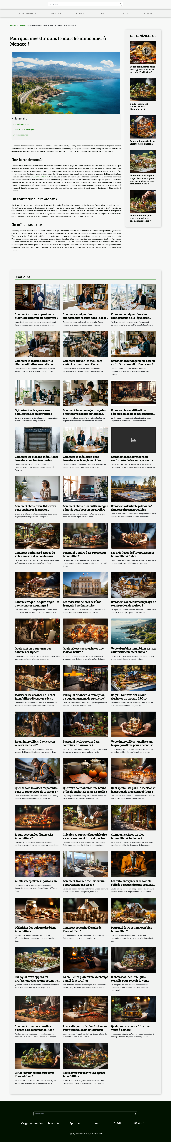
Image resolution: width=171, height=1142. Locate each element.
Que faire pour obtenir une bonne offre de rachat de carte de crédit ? (85, 789)
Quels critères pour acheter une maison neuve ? (83, 650)
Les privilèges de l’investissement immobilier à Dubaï (132, 554)
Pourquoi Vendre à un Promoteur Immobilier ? (84, 554)
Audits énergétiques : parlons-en (36, 881)
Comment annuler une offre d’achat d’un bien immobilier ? (34, 1028)
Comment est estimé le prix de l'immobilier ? (82, 929)
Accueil (13, 25)
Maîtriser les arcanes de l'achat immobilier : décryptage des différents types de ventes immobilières (35, 700)
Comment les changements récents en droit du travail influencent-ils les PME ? (133, 364)
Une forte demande (21, 124)
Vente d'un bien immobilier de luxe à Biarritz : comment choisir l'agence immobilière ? (133, 651)
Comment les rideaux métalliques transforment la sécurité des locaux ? (36, 460)
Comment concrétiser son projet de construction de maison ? (133, 603)
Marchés (56, 13)
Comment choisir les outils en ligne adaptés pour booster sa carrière (85, 507)
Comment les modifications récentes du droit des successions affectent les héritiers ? (132, 413)
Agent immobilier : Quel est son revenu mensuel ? (35, 743)
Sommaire (20, 118)
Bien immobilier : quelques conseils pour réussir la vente (130, 978)
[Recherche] (85, 4)
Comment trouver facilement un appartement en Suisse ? (84, 882)
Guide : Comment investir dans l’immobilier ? (139, 106)
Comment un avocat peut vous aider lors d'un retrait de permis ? (36, 316)
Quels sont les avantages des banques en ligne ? (33, 650)
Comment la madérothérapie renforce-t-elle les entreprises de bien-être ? (132, 460)
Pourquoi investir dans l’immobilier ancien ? (142, 142)
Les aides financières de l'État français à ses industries (82, 603)
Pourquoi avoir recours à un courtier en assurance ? (81, 743)
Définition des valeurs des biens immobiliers (35, 929)
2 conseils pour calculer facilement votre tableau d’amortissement (85, 1028)
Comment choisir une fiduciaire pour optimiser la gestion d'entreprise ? (35, 509)
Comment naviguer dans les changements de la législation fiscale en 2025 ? (130, 317)
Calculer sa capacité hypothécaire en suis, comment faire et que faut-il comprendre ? (85, 838)
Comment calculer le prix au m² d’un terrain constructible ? (131, 507)
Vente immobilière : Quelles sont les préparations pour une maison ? (133, 745)
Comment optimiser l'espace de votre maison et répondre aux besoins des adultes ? (35, 556)
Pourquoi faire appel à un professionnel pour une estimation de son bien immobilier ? (142, 179)
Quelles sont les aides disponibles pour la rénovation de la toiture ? (36, 789)
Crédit (125, 13)
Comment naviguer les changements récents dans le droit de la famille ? (85, 317)
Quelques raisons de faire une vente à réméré (130, 1028)
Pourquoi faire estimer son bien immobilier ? (131, 929)
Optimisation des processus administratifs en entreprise (33, 412)
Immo (103, 13)
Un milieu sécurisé (20, 135)
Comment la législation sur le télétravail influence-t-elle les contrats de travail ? (34, 364)
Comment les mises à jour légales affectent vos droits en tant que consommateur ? (84, 413)
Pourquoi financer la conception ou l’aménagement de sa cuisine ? (84, 696)
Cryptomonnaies (27, 13)
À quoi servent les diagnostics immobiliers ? (34, 836)
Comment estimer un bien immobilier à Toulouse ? (127, 836)
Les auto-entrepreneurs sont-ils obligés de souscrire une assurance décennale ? (133, 884)
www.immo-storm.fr (39, 177)
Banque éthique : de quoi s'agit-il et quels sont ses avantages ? (37, 603)
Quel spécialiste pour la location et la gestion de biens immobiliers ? (133, 789)
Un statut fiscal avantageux (24, 129)
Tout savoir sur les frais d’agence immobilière (84, 1074)
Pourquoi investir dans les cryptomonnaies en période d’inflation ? (142, 69)
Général (148, 13)
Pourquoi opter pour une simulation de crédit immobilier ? (141, 218)
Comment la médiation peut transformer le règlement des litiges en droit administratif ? (82, 460)
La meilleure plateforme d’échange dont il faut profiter (85, 978)
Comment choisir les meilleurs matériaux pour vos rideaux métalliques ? (82, 364)
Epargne (80, 13)
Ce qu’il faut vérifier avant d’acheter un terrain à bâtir (129, 696)
